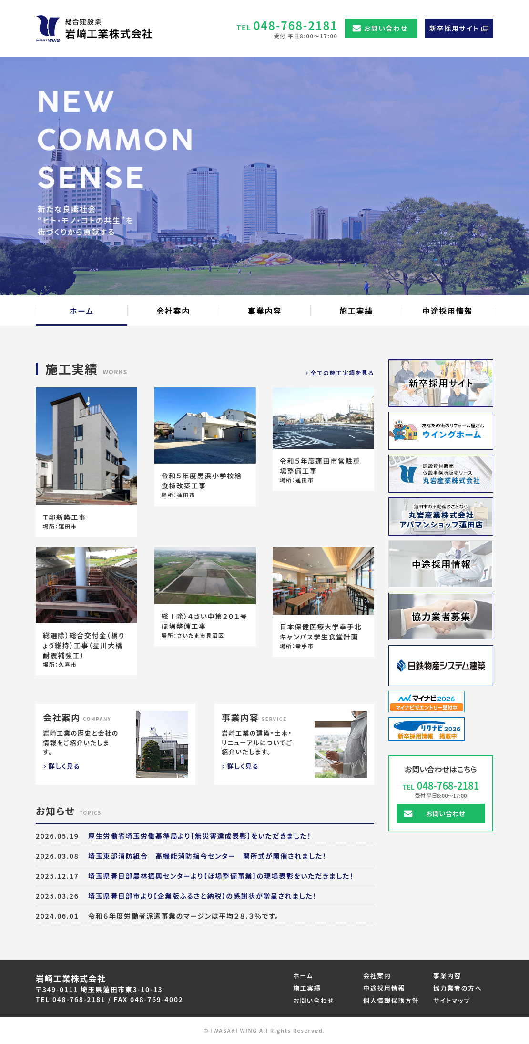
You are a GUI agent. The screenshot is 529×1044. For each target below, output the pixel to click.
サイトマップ (451, 1000)
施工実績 (307, 988)
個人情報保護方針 (391, 1000)
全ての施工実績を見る (342, 372)
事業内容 (447, 975)
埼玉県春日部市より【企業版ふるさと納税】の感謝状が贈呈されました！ (202, 896)
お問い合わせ (386, 28)
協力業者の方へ (457, 988)
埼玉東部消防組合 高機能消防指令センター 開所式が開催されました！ (207, 856)
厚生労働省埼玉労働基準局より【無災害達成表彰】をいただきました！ (199, 836)
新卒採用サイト (454, 28)
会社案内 (377, 975)
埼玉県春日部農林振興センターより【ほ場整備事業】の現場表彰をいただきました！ (221, 876)
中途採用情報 (384, 988)
